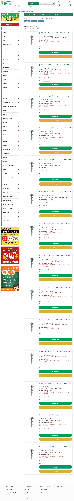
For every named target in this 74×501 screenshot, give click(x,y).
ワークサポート (6, 149)
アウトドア (5, 192)
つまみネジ (5, 48)
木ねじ (4, 56)
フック (4, 216)
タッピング (7, 11)
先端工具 (5, 130)
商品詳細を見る (55, 52)
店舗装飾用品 (6, 220)
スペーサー (5, 52)
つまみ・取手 (6, 212)
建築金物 (5, 161)
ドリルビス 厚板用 (7, 153)
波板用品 (5, 87)
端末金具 (5, 99)
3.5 (27, 21)
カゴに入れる (56, 56)
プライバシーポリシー (12, 493)
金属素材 (5, 110)
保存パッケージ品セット (8, 196)
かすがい (5, 91)
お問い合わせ (43, 489)
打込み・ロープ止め (7, 208)
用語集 (26, 493)
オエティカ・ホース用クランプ (10, 165)
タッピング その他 (15, 11)
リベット (5, 75)
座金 (4, 40)
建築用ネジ (5, 157)
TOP (2, 11)
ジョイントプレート (7, 118)
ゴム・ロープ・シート (8, 177)
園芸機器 (5, 138)
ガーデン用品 (6, 188)
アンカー (5, 79)
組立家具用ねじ (6, 67)
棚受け (4, 169)
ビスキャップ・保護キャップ (9, 106)
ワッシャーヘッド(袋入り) (27, 11)
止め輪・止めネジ (7, 44)
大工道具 (5, 122)
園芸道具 (5, 145)
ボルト (4, 32)
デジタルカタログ (45, 486)
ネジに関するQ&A (29, 489)
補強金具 (5, 114)
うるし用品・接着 (7, 200)
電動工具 (5, 134)
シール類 (5, 181)
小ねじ (4, 28)
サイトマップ (59, 486)
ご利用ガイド (9, 489)
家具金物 (5, 185)
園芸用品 (5, 142)
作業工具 (5, 126)
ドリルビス (5, 71)
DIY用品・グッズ (7, 173)
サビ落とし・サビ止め (8, 204)
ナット (4, 36)
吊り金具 (5, 83)
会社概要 (42, 493)
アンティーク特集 (7, 224)
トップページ (9, 486)
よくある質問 (28, 486)
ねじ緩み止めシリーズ (8, 102)
